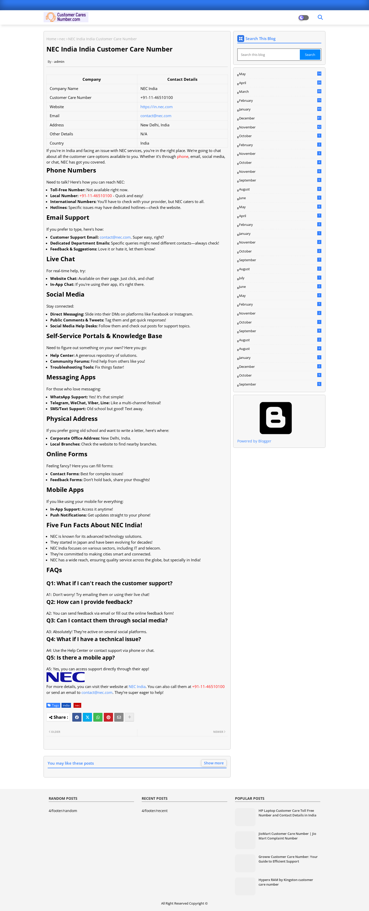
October (280, 136)
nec (62, 38)
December (280, 118)
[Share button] (129, 717)
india (66, 705)
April (280, 82)
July (280, 278)
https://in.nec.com (156, 106)
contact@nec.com (155, 115)
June (280, 198)
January (280, 109)
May (280, 74)
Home (51, 38)
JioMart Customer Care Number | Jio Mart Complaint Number (287, 836)
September (280, 180)
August (280, 189)
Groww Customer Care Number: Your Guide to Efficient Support (288, 859)
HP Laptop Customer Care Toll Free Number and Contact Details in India (287, 812)
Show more (214, 763)
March (280, 91)
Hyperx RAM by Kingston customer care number (286, 882)
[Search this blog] (269, 54)
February (280, 100)
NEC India (137, 686)
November (280, 127)
